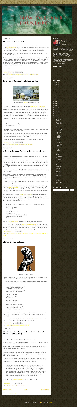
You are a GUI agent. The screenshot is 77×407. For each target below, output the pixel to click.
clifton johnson (15, 144)
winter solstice (35, 74)
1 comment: (7, 383)
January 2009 (59, 182)
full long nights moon (18, 74)
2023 (56, 89)
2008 (56, 186)
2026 (56, 82)
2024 (56, 86)
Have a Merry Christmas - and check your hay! (20, 81)
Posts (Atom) (13, 393)
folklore (21, 144)
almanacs (9, 325)
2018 (56, 99)
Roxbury (39, 233)
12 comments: (7, 142)
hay (24, 144)
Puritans (23, 325)
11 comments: (7, 231)
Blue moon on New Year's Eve (14, 42)
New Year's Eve (27, 74)
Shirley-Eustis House (13, 187)
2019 (56, 97)
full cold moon (10, 74)
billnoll (41, 402)
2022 (56, 91)
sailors (27, 325)
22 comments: (7, 72)
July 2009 (58, 166)
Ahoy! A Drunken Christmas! (14, 242)
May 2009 (58, 171)
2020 (56, 95)
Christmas (9, 144)
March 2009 (59, 175)
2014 (56, 107)
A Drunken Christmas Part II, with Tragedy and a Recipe (24, 151)
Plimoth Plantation (16, 385)
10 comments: (7, 322)
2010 (56, 115)
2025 (56, 84)
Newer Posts (7, 390)
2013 (56, 109)
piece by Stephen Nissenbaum (29, 224)
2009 (56, 117)
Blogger (50, 402)
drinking (19, 325)
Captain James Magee (12, 233)
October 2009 (59, 156)
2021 (56, 93)
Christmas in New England (18, 379)
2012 (56, 111)
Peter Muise (65, 40)
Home (26, 390)
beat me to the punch (11, 47)
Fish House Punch (13, 221)
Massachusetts (29, 144)
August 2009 (59, 163)
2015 (56, 105)
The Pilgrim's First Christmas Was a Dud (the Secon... (59, 147)
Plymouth (34, 233)
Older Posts (45, 390)
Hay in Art (26, 102)
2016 (56, 103)
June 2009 (58, 168)
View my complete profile (59, 63)
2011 (56, 113)
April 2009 (58, 173)
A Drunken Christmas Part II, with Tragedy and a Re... (59, 135)
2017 (56, 101)
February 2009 (58, 179)
